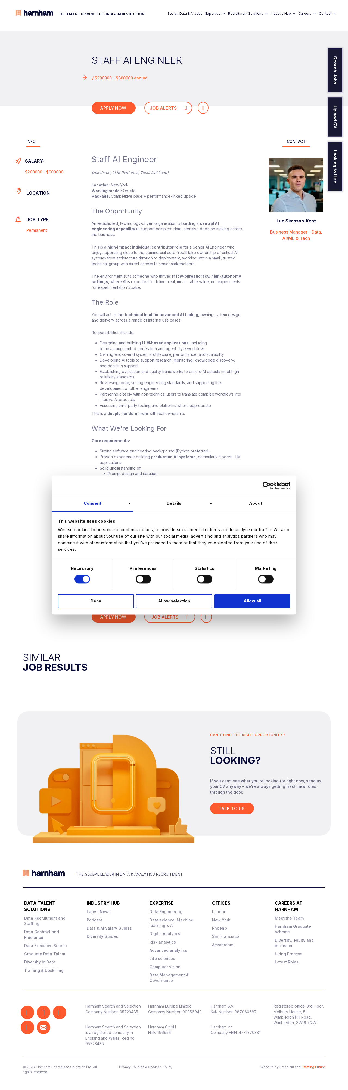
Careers (307, 13)
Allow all (252, 601)
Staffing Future (313, 1067)
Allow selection (174, 601)
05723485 (129, 1011)
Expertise (215, 13)
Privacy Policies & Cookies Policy (145, 1067)
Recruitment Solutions (248, 13)
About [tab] (255, 503)
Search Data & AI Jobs (185, 13)
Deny (96, 601)
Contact (327, 13)
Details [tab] (174, 503)
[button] (27, 1012)
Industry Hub (283, 13)
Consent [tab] (92, 503)
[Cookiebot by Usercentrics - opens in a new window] (266, 486)
